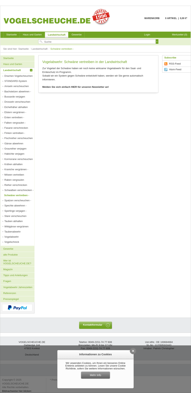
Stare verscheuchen (15, 216)
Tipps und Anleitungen (15, 275)
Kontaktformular (92, 324)
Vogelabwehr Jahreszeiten (17, 287)
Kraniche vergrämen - (16, 169)
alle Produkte (10, 254)
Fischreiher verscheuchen (18, 138)
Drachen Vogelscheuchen (18, 75)
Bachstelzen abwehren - (17, 91)
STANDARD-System (15, 81)
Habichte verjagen (14, 153)
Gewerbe (76, 34)
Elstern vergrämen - (15, 112)
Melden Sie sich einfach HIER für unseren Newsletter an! (75, 86)
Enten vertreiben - (14, 117)
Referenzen (9, 293)
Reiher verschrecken (15, 185)
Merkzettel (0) (179, 34)
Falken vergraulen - (15, 122)
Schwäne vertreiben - (16, 195)
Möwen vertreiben (14, 174)
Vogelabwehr (11, 236)
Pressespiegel (11, 299)
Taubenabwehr (12, 231)
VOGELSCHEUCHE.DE (57, 17)
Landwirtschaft (56, 34)
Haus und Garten (32, 34)
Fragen (7, 281)
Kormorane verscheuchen (18, 159)
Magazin (8, 269)
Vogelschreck (11, 241)
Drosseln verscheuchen (17, 101)
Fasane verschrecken (16, 127)
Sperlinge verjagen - (15, 210)
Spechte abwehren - (15, 205)
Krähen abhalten (13, 164)
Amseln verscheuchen (16, 86)
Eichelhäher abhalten (16, 107)
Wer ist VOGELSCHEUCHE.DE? (17, 262)
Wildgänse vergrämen (16, 226)
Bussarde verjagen (14, 96)
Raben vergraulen (14, 179)
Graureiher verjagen (15, 148)
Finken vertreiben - (14, 133)
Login (147, 34)
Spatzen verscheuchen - (17, 200)
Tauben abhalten (13, 221)
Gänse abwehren (13, 143)
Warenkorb (135, 20)
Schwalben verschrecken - (18, 190)
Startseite (24, 48)
